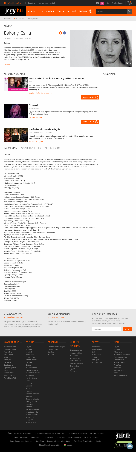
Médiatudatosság (74, 437)
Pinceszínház (34, 108)
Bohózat (29, 383)
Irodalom (29, 407)
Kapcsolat (35, 437)
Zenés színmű (31, 368)
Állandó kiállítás (76, 350)
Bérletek (31, 3)
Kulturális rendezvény (44, 93)
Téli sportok (96, 355)
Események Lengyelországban (59, 441)
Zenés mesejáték (32, 409)
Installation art (75, 361)
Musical (29, 352)
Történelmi (74, 356)
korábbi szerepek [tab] (31, 147)
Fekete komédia (32, 415)
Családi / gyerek (10, 349)
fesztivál (71, 11)
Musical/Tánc (119, 370)
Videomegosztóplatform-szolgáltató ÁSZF (50, 433)
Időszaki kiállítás (76, 353)
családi (50, 11)
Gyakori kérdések (97, 433)
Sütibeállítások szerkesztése (49, 445)
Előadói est (30, 375)
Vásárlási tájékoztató (20, 437)
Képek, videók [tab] (52, 147)
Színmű (29, 386)
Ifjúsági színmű (31, 402)
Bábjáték (29, 362)
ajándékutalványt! (14, 317)
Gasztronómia (53, 349)
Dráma (28, 365)
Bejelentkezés (117, 3)
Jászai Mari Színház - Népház (40, 133)
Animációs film (119, 362)
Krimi (28, 388)
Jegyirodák (61, 437)
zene (41, 11)
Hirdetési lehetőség (91, 437)
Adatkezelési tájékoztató (78, 433)
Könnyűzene (8, 360)
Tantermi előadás (32, 399)
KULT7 (31, 82)
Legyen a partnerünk (47, 3)
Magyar (68, 445)
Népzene (7, 362)
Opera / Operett (10, 368)
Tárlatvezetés (75, 358)
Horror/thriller (119, 360)
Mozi (116, 342)
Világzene (7, 357)
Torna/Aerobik (97, 349)
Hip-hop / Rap (9, 375)
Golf (93, 352)
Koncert (51, 355)
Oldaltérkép (40, 441)
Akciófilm (117, 365)
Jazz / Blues (8, 355)
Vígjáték (40, 141)
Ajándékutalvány (14, 3)
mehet (128, 329)
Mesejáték (30, 355)
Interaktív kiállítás (76, 363)
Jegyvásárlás (88, 97)
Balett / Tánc (31, 357)
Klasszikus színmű (33, 373)
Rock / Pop (8, 352)
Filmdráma (118, 352)
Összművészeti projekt (56, 347)
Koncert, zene (11, 342)
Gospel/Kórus (9, 373)
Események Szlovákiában (83, 441)
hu (108, 3)
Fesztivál (53, 342)
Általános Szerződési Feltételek (19, 433)
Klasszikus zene (10, 347)
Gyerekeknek (75, 366)
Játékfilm (117, 368)
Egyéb (31, 93)
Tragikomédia (31, 422)
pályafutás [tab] (10, 147)
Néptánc (29, 391)
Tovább (7, 65)
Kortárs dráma (31, 378)
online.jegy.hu (56, 317)
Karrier (98, 441)
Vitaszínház (30, 417)
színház (31, 11)
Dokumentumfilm (120, 357)
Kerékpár (95, 360)
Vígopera (29, 420)
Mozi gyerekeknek (121, 375)
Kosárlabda (96, 347)
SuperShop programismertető (21, 441)
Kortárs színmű (31, 360)
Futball (94, 357)
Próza (28, 381)
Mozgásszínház (32, 412)
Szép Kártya (49, 437)
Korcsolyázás (97, 362)
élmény (60, 11)
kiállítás (83, 11)
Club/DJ (7, 370)
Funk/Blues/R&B (10, 378)
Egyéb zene (8, 365)
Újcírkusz (29, 404)
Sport (95, 342)
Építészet (73, 371)
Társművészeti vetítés (122, 355)
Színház (32, 117)
